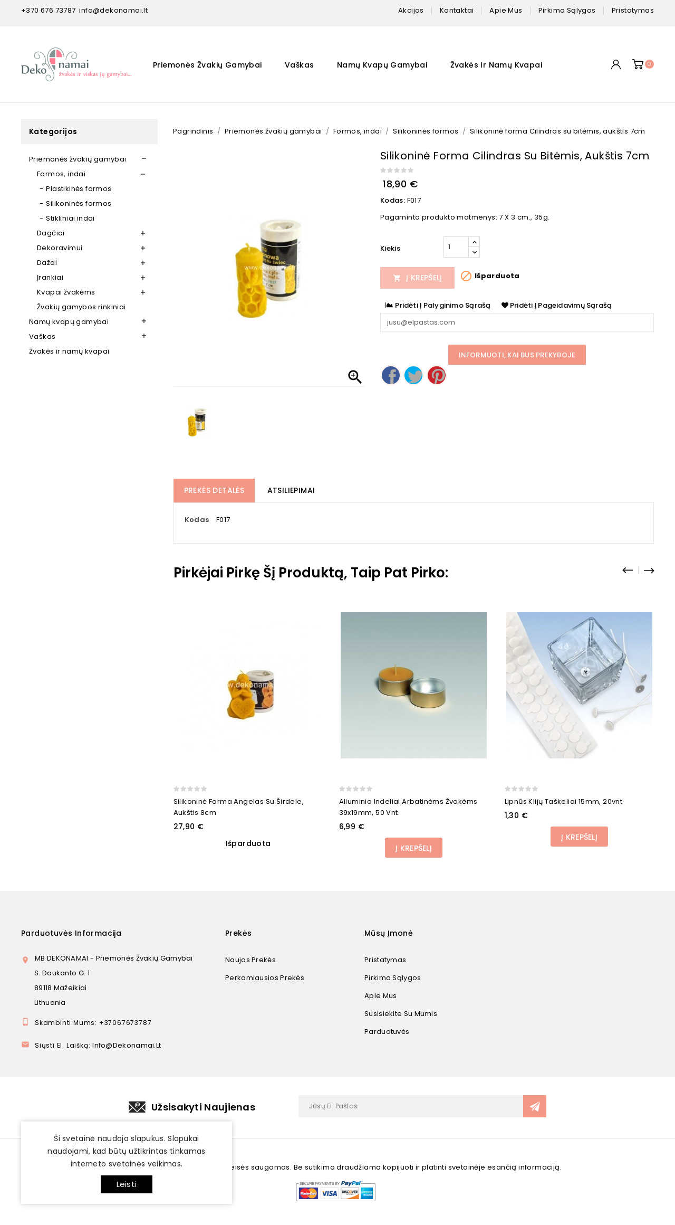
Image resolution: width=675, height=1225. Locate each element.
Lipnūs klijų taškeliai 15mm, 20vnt (564, 801)
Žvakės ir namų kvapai (496, 65)
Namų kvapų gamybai (382, 65)
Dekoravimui (59, 248)
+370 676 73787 (48, 10)
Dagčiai (51, 233)
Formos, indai (61, 174)
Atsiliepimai (291, 490)
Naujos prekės (250, 960)
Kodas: (392, 200)
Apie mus (380, 996)
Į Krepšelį (417, 277)
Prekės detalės (214, 490)
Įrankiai (50, 277)
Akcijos (411, 10)
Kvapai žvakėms (66, 292)
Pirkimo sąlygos (392, 978)
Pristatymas (385, 960)
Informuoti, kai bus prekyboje (517, 355)
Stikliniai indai (70, 218)
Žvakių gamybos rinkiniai (81, 307)
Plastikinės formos (78, 189)
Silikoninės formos (78, 203)
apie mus (505, 10)
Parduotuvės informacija (71, 933)
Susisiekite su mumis (400, 1014)
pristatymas (633, 10)
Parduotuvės (386, 1032)
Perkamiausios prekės (264, 978)
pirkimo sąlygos (567, 10)
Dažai (47, 263)
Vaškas (299, 65)
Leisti (127, 1184)
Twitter (413, 375)
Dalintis (391, 375)
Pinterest (437, 375)
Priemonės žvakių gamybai (207, 65)
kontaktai (457, 10)
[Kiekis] (456, 247)
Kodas (197, 520)
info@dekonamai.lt (113, 10)
